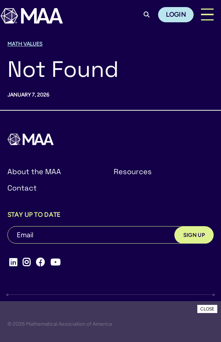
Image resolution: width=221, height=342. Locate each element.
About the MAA (34, 171)
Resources (133, 171)
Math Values (25, 44)
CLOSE (207, 309)
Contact (22, 188)
